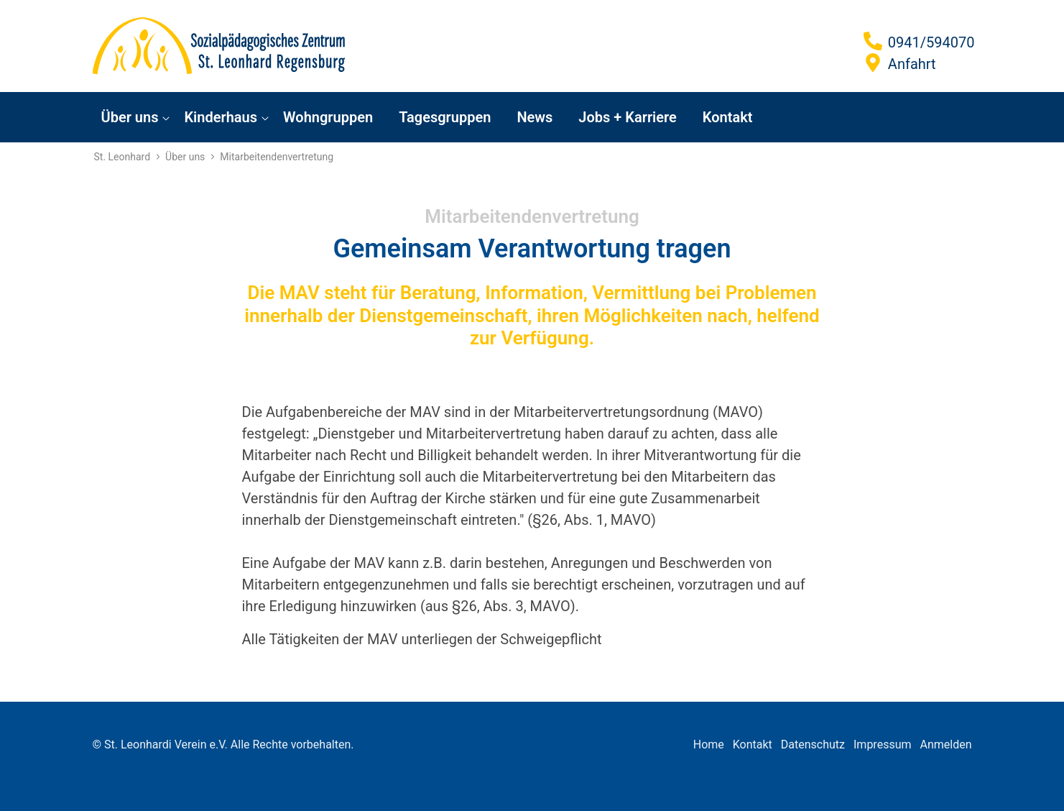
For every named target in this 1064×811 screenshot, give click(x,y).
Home (708, 744)
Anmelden (945, 744)
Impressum (882, 744)
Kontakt (752, 744)
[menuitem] (134, 117)
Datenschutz (813, 744)
